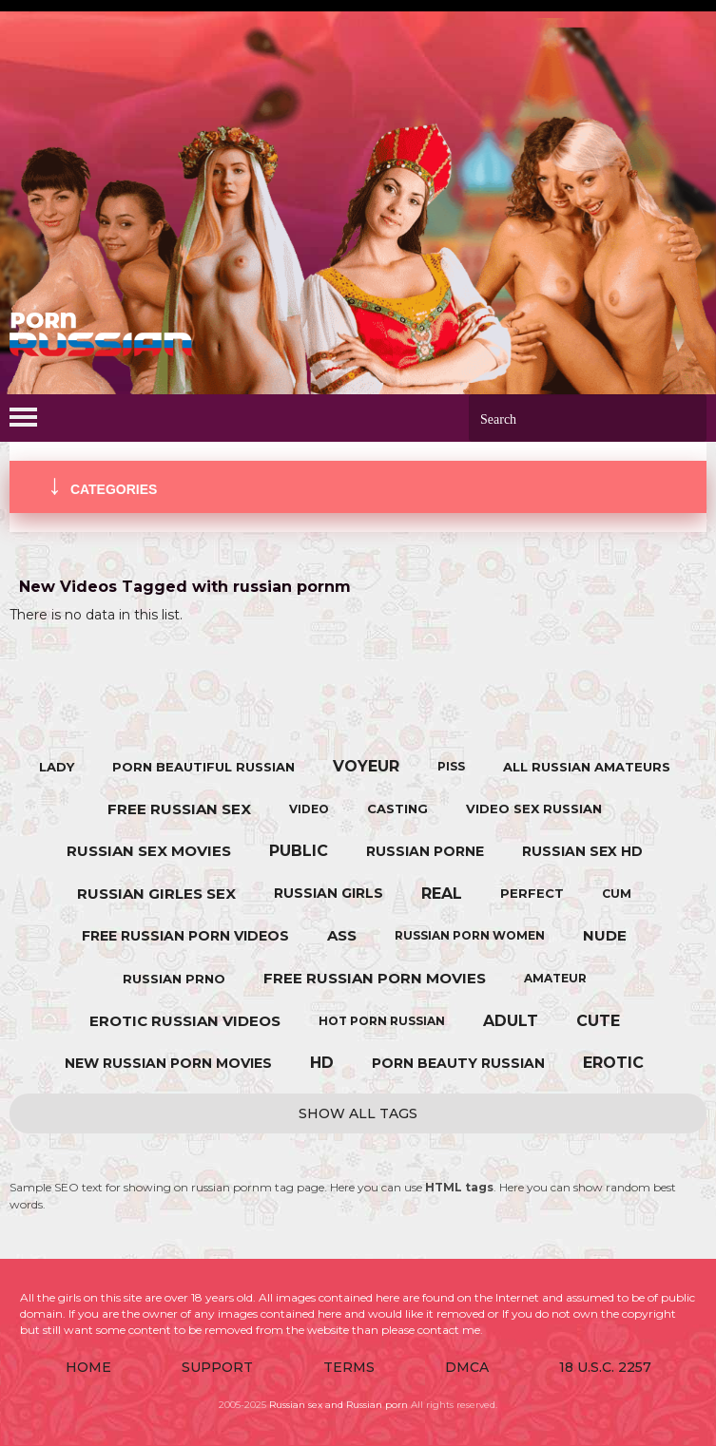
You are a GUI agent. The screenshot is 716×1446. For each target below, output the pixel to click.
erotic (613, 1063)
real (441, 894)
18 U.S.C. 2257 (605, 1367)
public (298, 851)
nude (605, 935)
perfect (532, 893)
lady (56, 766)
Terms (349, 1367)
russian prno (174, 978)
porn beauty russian (458, 1063)
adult (510, 1021)
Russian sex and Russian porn (338, 1404)
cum (616, 893)
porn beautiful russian (203, 766)
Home (88, 1367)
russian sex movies (149, 851)
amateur (555, 978)
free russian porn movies (374, 978)
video (309, 809)
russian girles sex (156, 894)
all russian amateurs (586, 766)
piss (451, 766)
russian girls (328, 893)
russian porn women (470, 935)
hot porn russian (382, 1021)
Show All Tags (358, 1113)
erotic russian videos (185, 1021)
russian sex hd (582, 851)
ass (342, 935)
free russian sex (179, 809)
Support (217, 1367)
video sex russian (534, 808)
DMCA (467, 1367)
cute (598, 1021)
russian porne (425, 851)
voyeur (366, 766)
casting (397, 808)
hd (322, 1063)
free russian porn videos (185, 935)
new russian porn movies (168, 1063)
